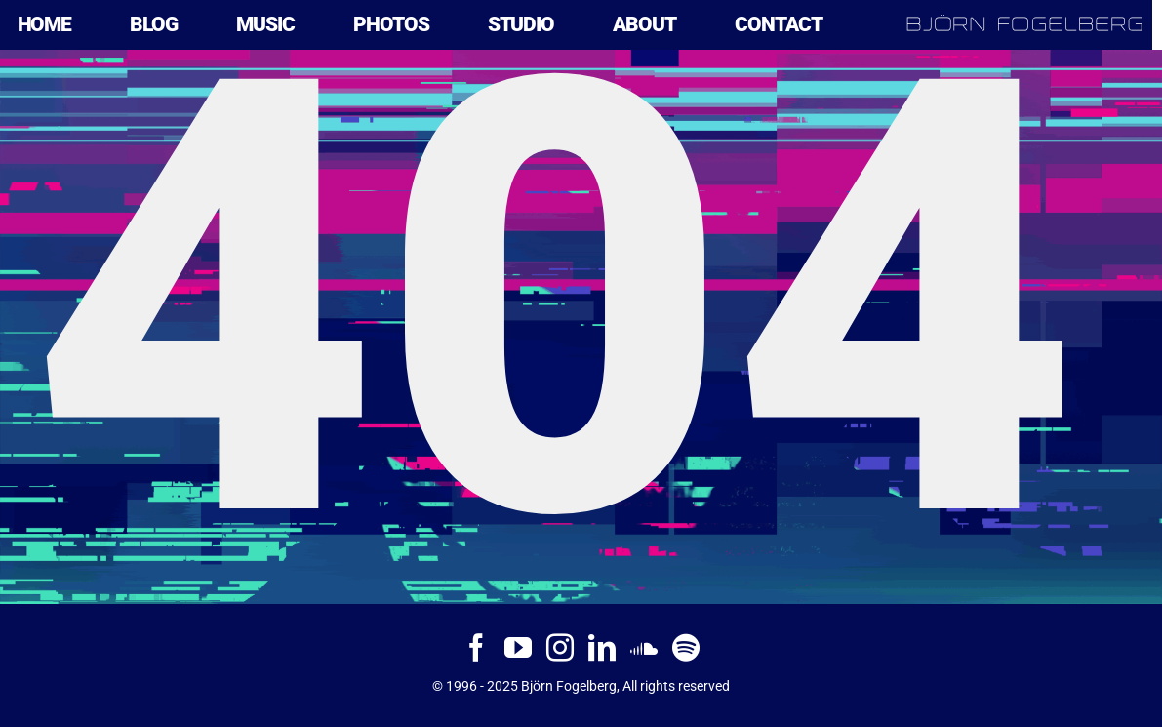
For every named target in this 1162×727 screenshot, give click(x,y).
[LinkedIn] (602, 648)
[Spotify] (686, 648)
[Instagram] (560, 648)
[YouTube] (518, 648)
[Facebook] (476, 648)
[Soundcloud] (644, 648)
